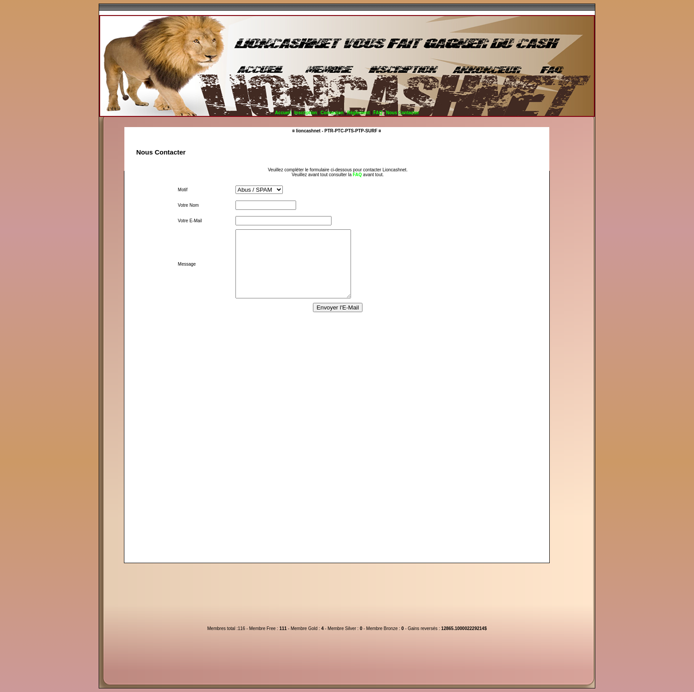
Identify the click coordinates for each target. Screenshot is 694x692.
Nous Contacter (402, 112)
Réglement (358, 112)
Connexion (331, 112)
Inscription (305, 112)
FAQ (377, 112)
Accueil (283, 112)
